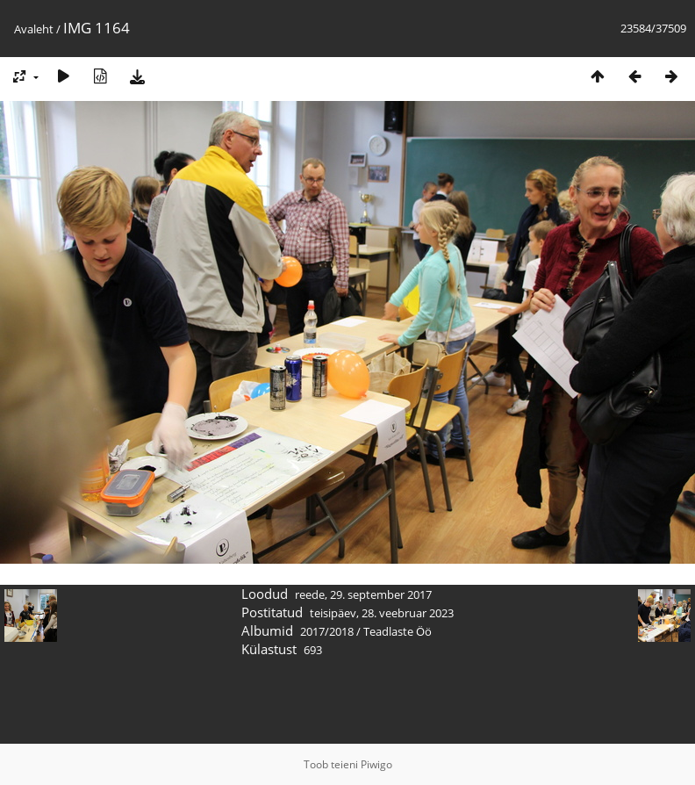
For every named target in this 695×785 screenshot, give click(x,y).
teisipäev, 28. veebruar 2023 (382, 613)
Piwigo (376, 764)
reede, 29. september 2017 (363, 594)
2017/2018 (327, 631)
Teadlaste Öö (397, 631)
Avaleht (34, 29)
